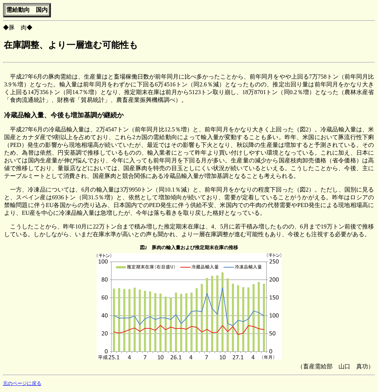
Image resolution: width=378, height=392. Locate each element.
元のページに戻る (22, 383)
